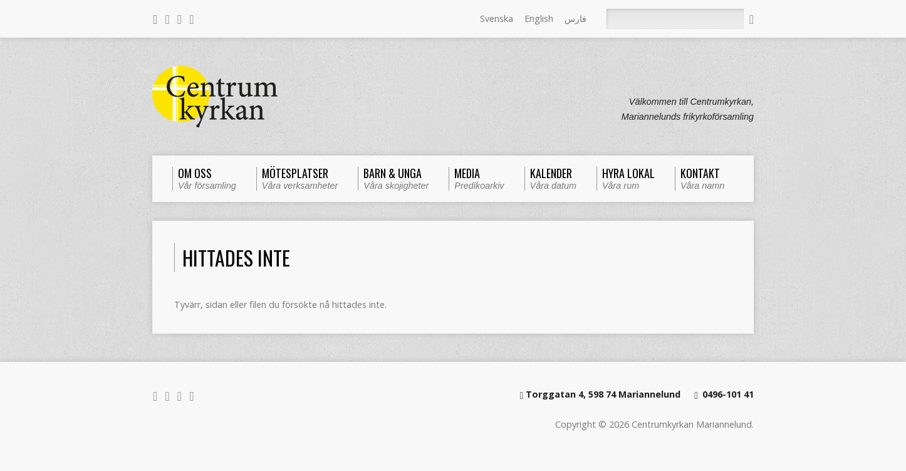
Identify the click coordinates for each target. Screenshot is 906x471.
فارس (575, 18)
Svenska (496, 18)
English (538, 18)
